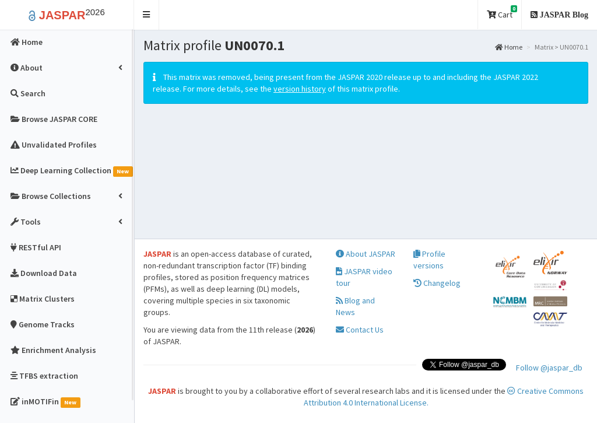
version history (299, 88)
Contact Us (360, 329)
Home (508, 47)
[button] (146, 15)
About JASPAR (365, 254)
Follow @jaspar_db (549, 367)
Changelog (437, 283)
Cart (502, 12)
